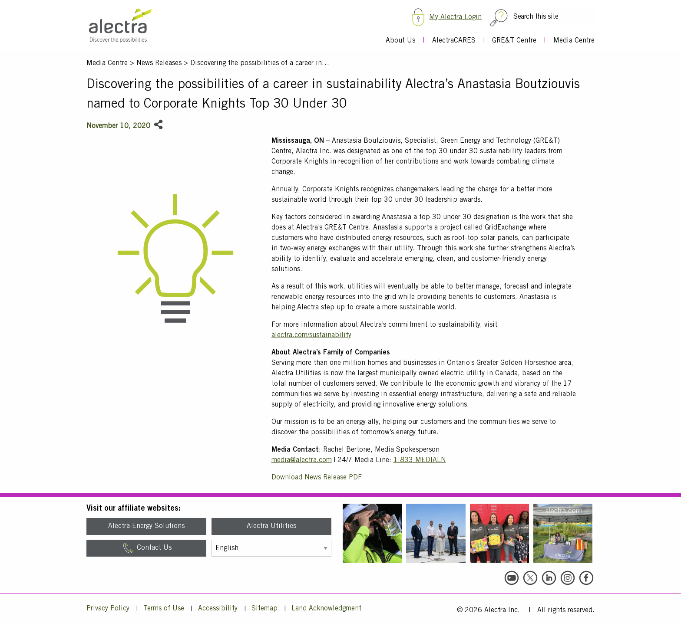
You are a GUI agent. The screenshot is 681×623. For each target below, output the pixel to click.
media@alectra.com (301, 460)
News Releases (159, 63)
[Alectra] (128, 29)
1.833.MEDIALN (419, 460)
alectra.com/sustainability (311, 335)
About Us (400, 40)
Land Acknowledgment (326, 608)
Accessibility (218, 608)
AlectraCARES (454, 40)
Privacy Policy (107, 608)
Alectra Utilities (271, 526)
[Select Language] (271, 548)
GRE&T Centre (514, 40)
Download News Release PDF (316, 477)
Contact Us (147, 548)
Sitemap (264, 608)
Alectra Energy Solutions (146, 526)
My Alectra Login (455, 17)
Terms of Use (163, 608)
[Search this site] (554, 17)
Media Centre (574, 40)
